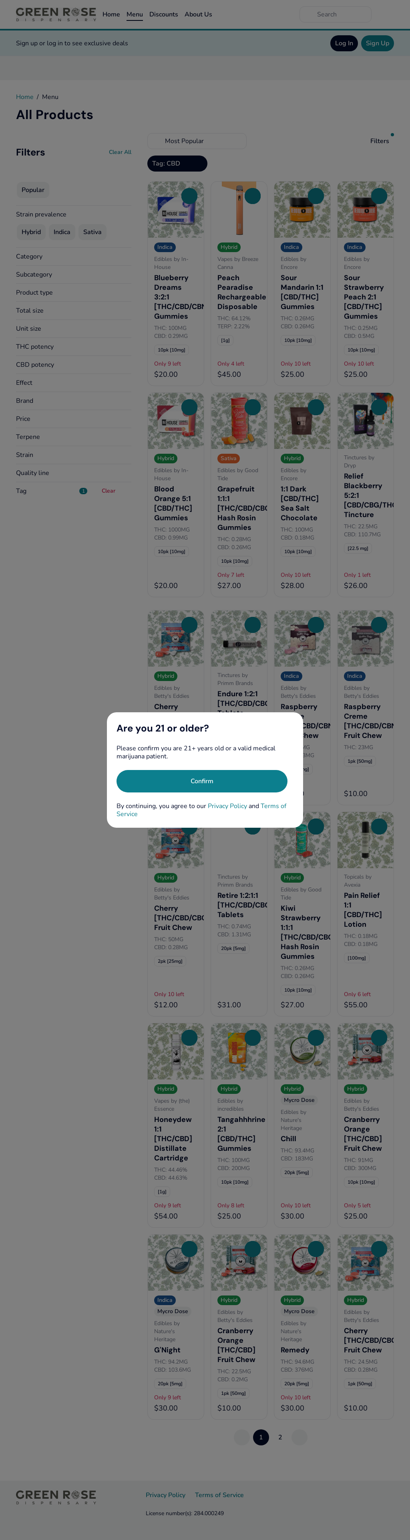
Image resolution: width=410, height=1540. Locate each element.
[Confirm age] (202, 781)
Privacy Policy (227, 806)
